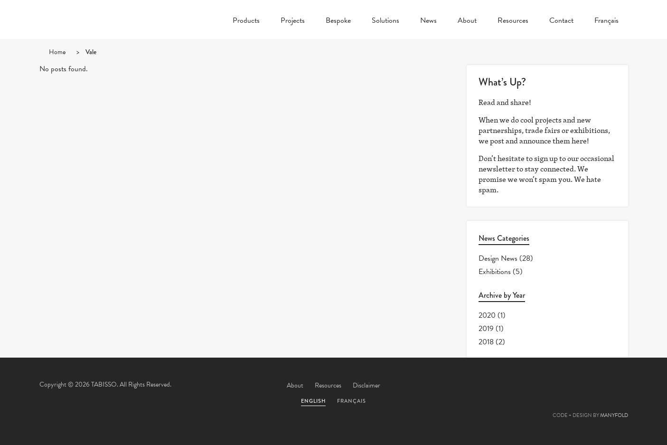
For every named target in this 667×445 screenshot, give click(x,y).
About (467, 21)
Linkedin (590, 386)
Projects (293, 21)
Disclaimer (366, 385)
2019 (486, 328)
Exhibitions (495, 271)
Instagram (616, 386)
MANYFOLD (614, 415)
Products (246, 21)
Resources (513, 21)
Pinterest (565, 386)
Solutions (385, 21)
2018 (486, 342)
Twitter (513, 386)
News (428, 21)
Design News (498, 258)
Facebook (539, 386)
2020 (487, 315)
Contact (561, 21)
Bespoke (338, 21)
